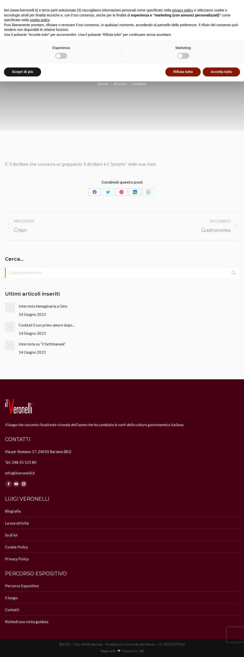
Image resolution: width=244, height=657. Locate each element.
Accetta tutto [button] (221, 72)
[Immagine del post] (10, 308)
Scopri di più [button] (22, 72)
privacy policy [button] (182, 10)
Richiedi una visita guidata (26, 621)
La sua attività (17, 523)
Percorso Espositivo (22, 586)
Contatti (12, 609)
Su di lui (11, 535)
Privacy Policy (17, 559)
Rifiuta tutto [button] (183, 72)
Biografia (13, 511)
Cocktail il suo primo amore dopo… (47, 325)
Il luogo (11, 597)
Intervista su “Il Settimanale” (42, 344)
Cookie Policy (16, 547)
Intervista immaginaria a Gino (43, 306)
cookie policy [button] (40, 20)
